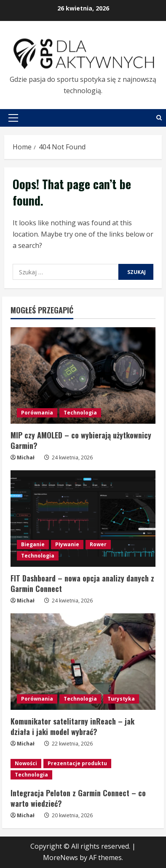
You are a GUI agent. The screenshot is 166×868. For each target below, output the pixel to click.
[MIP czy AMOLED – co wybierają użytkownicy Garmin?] (83, 375)
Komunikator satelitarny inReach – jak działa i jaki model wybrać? (72, 726)
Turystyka (121, 698)
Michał (26, 457)
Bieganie (33, 544)
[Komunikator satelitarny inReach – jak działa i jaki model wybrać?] (83, 661)
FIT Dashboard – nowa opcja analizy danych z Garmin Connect (82, 583)
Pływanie (67, 544)
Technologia (80, 412)
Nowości (26, 763)
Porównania (37, 412)
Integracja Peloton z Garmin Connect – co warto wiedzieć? (78, 798)
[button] (13, 118)
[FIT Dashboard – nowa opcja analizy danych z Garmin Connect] (83, 518)
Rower (98, 544)
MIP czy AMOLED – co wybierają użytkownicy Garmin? (81, 440)
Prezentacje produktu (77, 763)
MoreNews (60, 857)
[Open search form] (159, 117)
